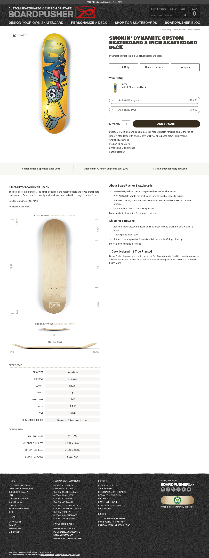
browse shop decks (108, 485)
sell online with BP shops (111, 518)
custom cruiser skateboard (67, 509)
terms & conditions (47, 555)
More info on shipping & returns (125, 243)
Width (40, 393)
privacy (57, 555)
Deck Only (123, 67)
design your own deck (109, 495)
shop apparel (105, 488)
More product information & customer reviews (132, 213)
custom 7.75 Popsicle (64, 499)
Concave (38, 379)
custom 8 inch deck (63, 495)
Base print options (63, 488)
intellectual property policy (70, 555)
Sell (102, 514)
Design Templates (34, 457)
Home (164, 30)
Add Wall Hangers (157, 100)
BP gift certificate (107, 502)
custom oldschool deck (65, 505)
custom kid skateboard (65, 515)
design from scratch (64, 528)
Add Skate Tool (157, 109)
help (153, 9)
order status (15, 502)
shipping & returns (18, 499)
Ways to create (63, 524)
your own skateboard (36, 22)
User (12, 517)
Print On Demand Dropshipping (114, 525)
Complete (185, 67)
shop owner (15, 528)
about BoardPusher (19, 509)
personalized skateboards (112, 492)
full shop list (105, 499)
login (183, 9)
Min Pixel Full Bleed (33, 443)
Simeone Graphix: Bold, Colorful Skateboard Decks (137, 56)
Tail (41, 413)
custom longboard (63, 502)
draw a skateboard (63, 535)
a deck (89, 22)
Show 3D (22, 35)
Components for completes (112, 505)
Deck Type (38, 372)
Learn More (115, 263)
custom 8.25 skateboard (65, 492)
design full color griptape (67, 538)
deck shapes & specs (19, 485)
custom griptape (62, 512)
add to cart (166, 124)
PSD (36, 201)
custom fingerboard (64, 519)
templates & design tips (21, 488)
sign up (173, 9)
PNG (30, 201)
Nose (40, 406)
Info (12, 481)
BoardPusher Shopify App (111, 522)
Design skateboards (67, 481)
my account (15, 522)
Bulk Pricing (104, 509)
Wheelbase (37, 399)
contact (13, 505)
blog (182, 22)
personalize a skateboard (66, 532)
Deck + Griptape (154, 67)
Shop (169, 30)
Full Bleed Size (35, 436)
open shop (14, 532)
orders (162, 9)
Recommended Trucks (32, 420)
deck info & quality (18, 492)
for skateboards (136, 22)
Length (39, 386)
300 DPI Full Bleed (34, 450)
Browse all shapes (63, 485)
